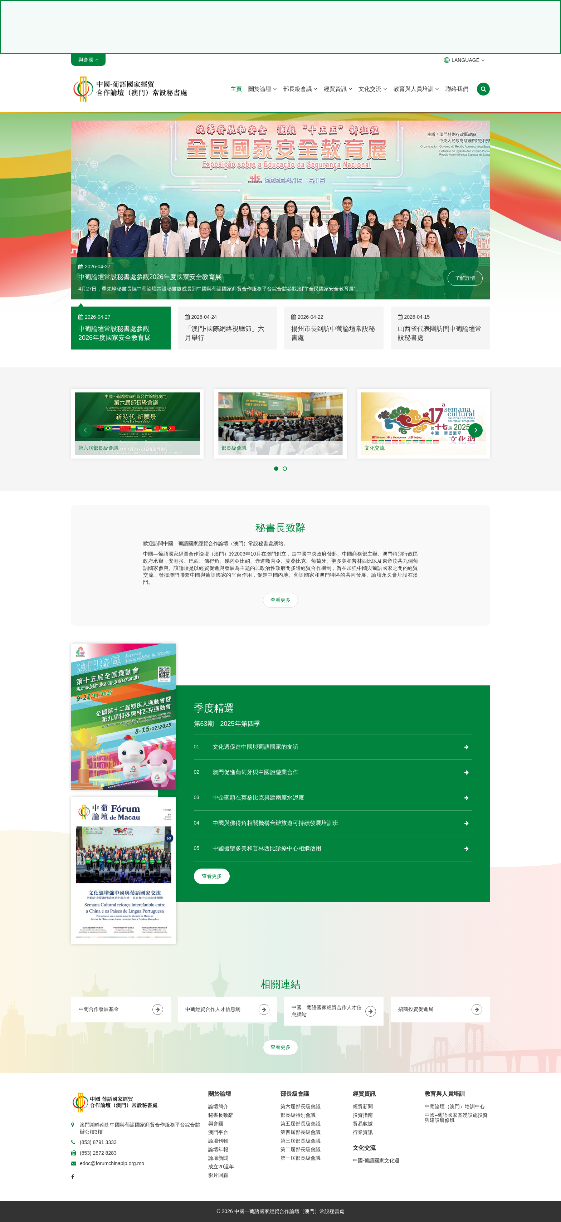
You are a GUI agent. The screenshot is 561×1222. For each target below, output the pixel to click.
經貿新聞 (363, 1106)
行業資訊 (363, 1132)
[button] (85, 430)
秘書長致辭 (220, 1115)
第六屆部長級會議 (98, 448)
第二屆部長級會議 (300, 1149)
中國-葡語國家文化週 (376, 1160)
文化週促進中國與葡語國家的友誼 (255, 747)
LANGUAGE (464, 60)
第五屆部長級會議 (300, 1123)
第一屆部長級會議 (300, 1158)
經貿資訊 (338, 89)
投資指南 (363, 1115)
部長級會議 (300, 89)
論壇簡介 (218, 1106)
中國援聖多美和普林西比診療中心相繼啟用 (267, 848)
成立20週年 (221, 1166)
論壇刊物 (218, 1141)
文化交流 (372, 89)
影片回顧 (218, 1175)
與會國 (215, 1123)
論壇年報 (218, 1149)
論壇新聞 (218, 1158)
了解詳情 (465, 278)
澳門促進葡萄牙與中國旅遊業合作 (255, 772)
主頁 (236, 89)
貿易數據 (363, 1123)
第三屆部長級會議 (300, 1141)
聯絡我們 (456, 89)
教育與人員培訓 (416, 89)
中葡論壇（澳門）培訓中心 (455, 1106)
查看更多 (280, 600)
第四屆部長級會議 (300, 1132)
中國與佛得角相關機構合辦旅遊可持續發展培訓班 (275, 823)
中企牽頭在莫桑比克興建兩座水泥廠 (258, 798)
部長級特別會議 (298, 1115)
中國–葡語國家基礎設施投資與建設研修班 (456, 1117)
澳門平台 (218, 1132)
